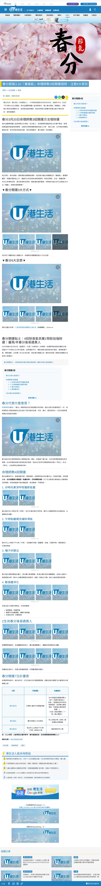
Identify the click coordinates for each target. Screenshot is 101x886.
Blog (44, 4)
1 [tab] (46, 20)
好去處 (6, 740)
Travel (22, 4)
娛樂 (59, 15)
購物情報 (39, 15)
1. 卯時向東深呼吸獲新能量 (19, 376)
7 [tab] (50, 23)
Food (29, 4)
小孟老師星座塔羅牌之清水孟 (25, 322)
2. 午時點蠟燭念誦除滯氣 (18, 379)
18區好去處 (96, 15)
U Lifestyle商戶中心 (73, 4)
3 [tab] (50, 20)
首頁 (4, 85)
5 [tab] (54, 20)
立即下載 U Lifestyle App (89, 4)
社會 (67, 15)
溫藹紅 (7, 90)
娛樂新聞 (48, 10)
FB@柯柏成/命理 (16, 734)
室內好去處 (28, 851)
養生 (23, 740)
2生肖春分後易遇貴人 (13, 387)
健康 (75, 851)
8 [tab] (52, 23)
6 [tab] (56, 20)
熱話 (19, 85)
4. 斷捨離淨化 (15, 383)
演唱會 (7, 15)
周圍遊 (85, 15)
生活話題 (11, 85)
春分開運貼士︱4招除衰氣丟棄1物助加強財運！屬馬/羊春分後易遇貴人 (28, 356)
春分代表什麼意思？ (13, 370)
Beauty (37, 4)
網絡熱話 (15, 740)
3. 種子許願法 (15, 381)
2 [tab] (48, 20)
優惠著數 (16, 15)
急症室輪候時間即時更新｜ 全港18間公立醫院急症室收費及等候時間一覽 (87, 871)
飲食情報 (50, 15)
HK (15, 4)
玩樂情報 (27, 15)
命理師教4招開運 (12, 374)
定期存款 (56, 10)
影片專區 (76, 15)
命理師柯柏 (6, 402)
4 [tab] (52, 20)
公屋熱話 (40, 10)
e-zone (51, 4)
